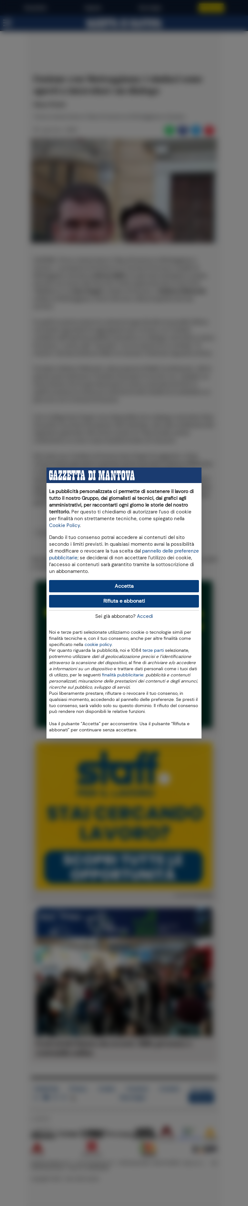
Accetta (124, 586)
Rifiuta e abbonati (124, 601)
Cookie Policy (64, 525)
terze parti (153, 650)
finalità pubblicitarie (122, 674)
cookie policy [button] (98, 644)
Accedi (145, 616)
